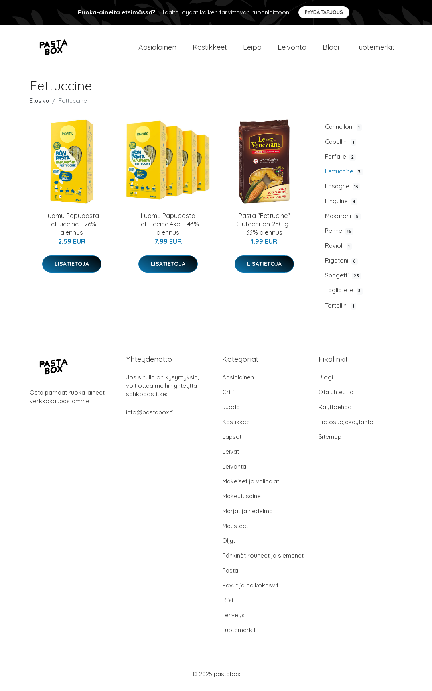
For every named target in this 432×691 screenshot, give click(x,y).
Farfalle (340, 160)
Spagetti (343, 279)
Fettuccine (344, 175)
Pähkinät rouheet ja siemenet (263, 559)
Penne (339, 234)
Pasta (230, 573)
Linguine (341, 204)
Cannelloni (343, 130)
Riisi (227, 603)
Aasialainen (157, 48)
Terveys (233, 618)
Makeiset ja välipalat (250, 484)
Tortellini (340, 309)
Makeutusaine (241, 499)
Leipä (252, 48)
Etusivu (39, 104)
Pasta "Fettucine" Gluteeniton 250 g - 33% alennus (264, 227)
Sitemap (329, 440)
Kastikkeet (210, 48)
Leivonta (292, 48)
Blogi (330, 48)
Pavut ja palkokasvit (250, 588)
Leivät (230, 455)
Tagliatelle (344, 294)
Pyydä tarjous (324, 12)
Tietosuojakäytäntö (345, 425)
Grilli (228, 395)
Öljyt (228, 544)
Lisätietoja (72, 267)
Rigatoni (341, 264)
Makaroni (343, 219)
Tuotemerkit (375, 48)
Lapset (231, 440)
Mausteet (235, 529)
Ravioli (338, 249)
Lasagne (342, 189)
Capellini (340, 145)
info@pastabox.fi (150, 415)
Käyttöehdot (336, 410)
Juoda (231, 410)
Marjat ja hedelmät (248, 514)
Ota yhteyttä (335, 395)
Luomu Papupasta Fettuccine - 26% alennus (72, 227)
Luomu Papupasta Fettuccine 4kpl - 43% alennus (168, 227)
